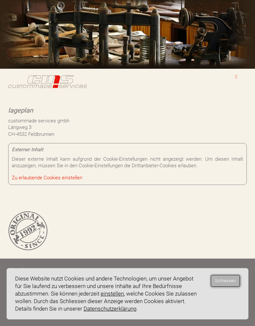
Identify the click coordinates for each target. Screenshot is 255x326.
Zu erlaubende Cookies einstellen (47, 178)
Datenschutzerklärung (110, 308)
